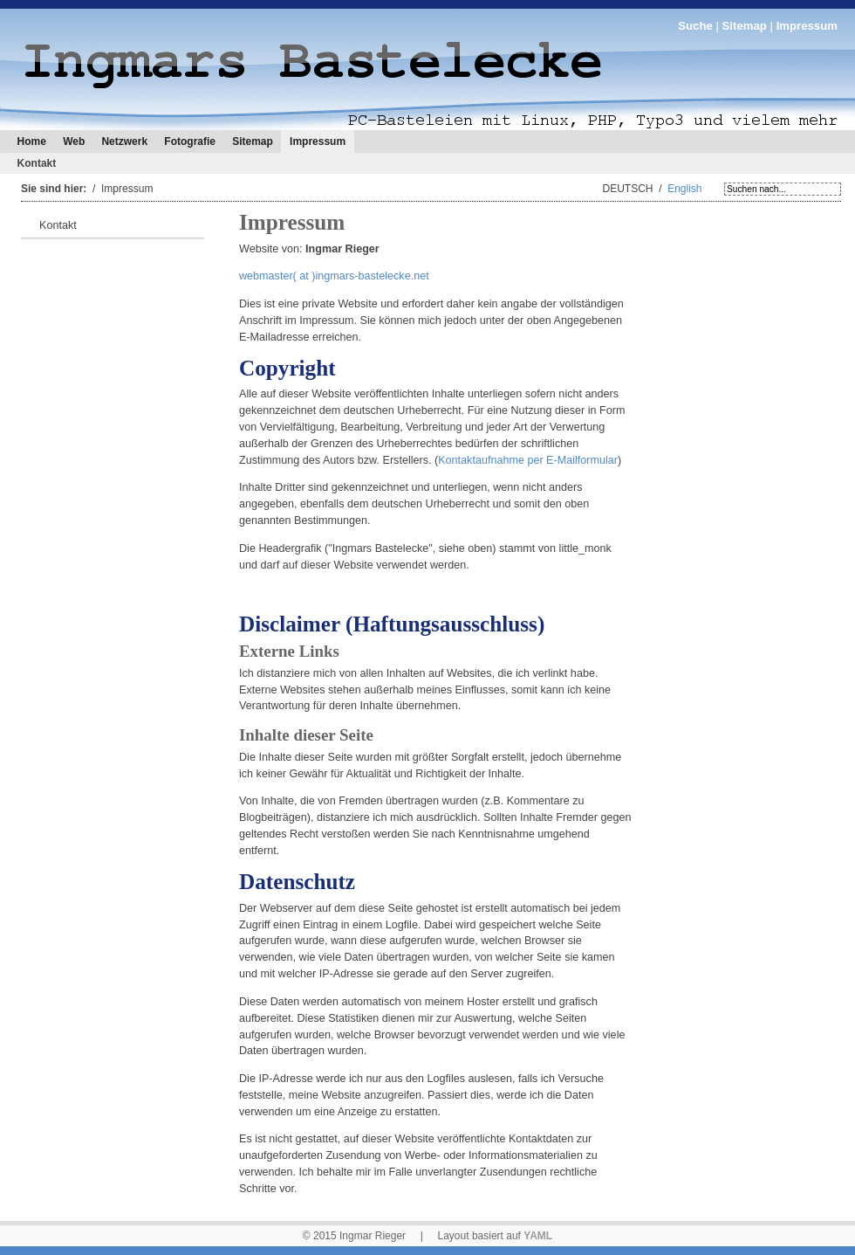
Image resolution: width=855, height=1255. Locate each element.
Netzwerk (124, 141)
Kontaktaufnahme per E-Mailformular (528, 460)
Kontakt (37, 163)
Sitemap (744, 25)
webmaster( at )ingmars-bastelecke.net (334, 276)
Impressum (317, 141)
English (684, 189)
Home (31, 141)
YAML (537, 1236)
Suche (695, 25)
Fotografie (189, 141)
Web (74, 141)
